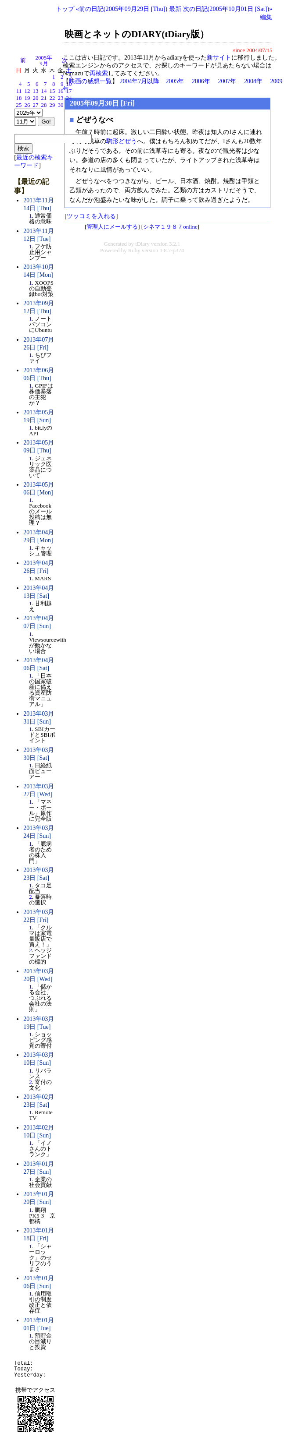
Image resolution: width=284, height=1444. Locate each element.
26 (27, 105)
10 (69, 84)
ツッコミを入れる (91, 215)
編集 (266, 17)
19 (27, 98)
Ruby (134, 250)
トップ (65, 8)
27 (36, 105)
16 (61, 91)
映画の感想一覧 (90, 81)
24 (69, 98)
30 (61, 105)
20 (36, 98)
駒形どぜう (121, 141)
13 (36, 91)
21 (44, 98)
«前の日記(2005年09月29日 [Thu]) (122, 8)
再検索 (99, 73)
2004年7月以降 (139, 81)
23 (61, 98)
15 (52, 91)
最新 (175, 8)
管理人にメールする (112, 226)
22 (52, 98)
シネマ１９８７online (170, 226)
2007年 (227, 81)
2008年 (253, 81)
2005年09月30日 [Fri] (102, 103)
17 (69, 91)
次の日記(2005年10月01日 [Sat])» (228, 8)
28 (44, 105)
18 (19, 98)
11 (19, 91)
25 (19, 105)
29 (52, 105)
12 (27, 91)
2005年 (174, 81)
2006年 (201, 81)
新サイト (219, 57)
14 (44, 91)
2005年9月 (44, 61)
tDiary (142, 244)
